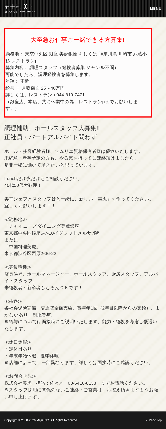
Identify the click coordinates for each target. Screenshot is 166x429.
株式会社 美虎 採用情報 (21, 8)
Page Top (155, 420)
